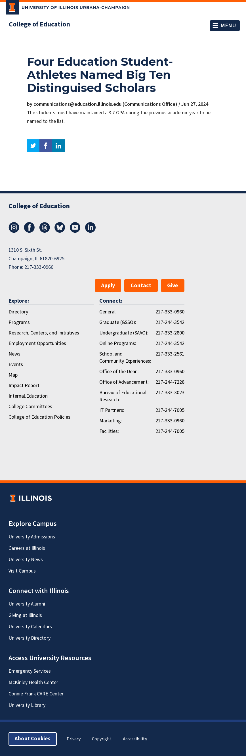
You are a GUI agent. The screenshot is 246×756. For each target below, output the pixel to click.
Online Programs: (117, 343)
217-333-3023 (169, 392)
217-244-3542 (169, 322)
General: (108, 311)
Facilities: (109, 431)
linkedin (58, 146)
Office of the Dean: (119, 371)
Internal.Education (28, 396)
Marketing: (110, 420)
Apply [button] (108, 286)
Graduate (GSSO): (117, 322)
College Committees (30, 406)
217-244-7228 (169, 382)
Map (13, 375)
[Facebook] (29, 231)
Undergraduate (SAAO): (123, 332)
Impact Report (24, 385)
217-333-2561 (169, 354)
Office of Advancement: (124, 382)
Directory (18, 311)
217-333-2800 (169, 332)
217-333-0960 (38, 267)
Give (172, 286)
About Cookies (33, 739)
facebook (45, 146)
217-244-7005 (169, 410)
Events (16, 364)
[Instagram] (14, 231)
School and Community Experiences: (125, 357)
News (14, 354)
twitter (33, 146)
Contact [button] (141, 286)
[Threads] (44, 231)
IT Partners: (111, 410)
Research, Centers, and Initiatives (44, 332)
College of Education (39, 24)
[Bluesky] (60, 231)
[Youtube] (75, 231)
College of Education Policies (39, 417)
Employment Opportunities (37, 343)
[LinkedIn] (90, 231)
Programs (19, 322)
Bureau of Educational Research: (122, 396)
